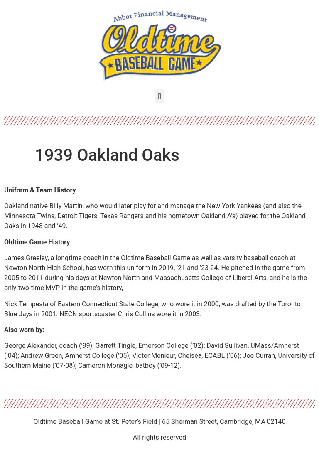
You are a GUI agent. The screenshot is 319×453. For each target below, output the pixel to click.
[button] (159, 96)
